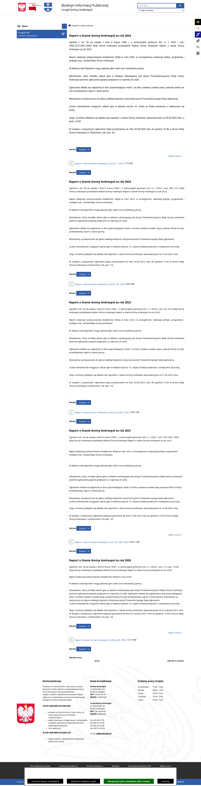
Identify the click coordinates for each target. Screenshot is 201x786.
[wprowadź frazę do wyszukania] (157, 5)
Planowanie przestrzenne (30, 121)
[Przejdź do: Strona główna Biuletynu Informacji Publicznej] (69, 18)
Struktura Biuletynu (95, 759)
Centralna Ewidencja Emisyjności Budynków (39, 136)
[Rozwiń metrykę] (83, 142)
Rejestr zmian (165, 759)
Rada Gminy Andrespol (29, 45)
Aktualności (23, 29)
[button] (65, 35)
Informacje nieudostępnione (31, 100)
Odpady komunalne (27, 84)
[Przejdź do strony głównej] (62, 7)
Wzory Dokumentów (28, 105)
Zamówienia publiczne (68, 759)
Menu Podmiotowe (27, 34)
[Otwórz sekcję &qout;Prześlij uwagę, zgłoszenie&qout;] (198, 47)
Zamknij (165, 781)
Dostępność (23, 131)
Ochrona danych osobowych (45, 781)
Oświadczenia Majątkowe (30, 94)
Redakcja (115, 759)
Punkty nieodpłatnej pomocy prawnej (36, 150)
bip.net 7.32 (179, 782)
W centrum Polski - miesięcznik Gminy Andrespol (36, 143)
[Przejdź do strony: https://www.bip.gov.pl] (198, 28)
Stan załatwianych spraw (40, 759)
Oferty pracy (24, 73)
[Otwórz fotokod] (198, 53)
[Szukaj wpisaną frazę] (180, 5)
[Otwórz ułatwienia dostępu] (198, 22)
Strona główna (25, 24)
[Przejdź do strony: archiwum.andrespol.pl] (198, 41)
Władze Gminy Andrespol (30, 50)
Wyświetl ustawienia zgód (83, 781)
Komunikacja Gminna (28, 89)
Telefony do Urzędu (27, 110)
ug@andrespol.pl (103, 726)
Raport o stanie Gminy (28, 115)
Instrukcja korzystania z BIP (31, 63)
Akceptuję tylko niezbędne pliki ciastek (129, 781)
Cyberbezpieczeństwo (28, 126)
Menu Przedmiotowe (28, 40)
